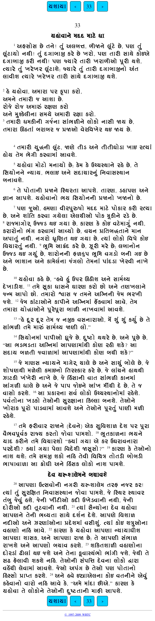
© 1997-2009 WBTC (77, 614)
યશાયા (57, 6)
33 (89, 6)
